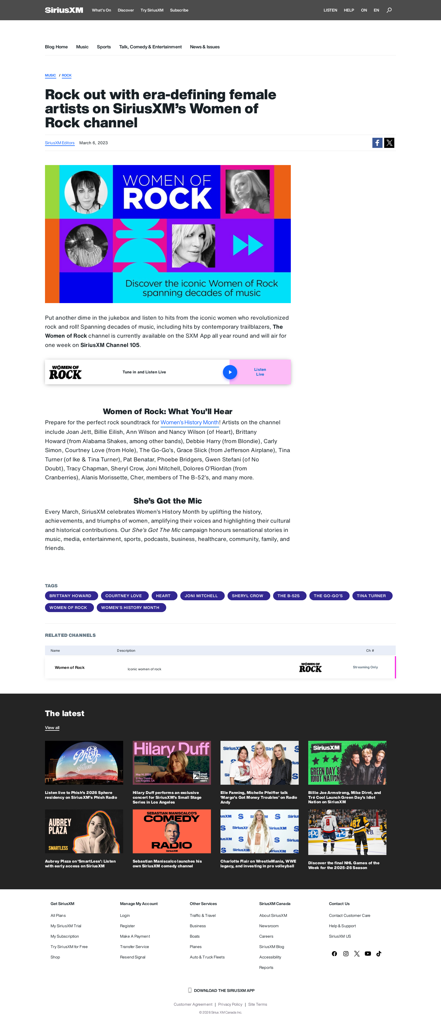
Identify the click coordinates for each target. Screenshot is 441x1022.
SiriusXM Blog (271, 946)
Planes (196, 946)
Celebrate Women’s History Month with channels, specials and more (350, 545)
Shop (55, 957)
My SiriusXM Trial (66, 926)
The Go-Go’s (328, 596)
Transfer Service (134, 946)
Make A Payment (135, 936)
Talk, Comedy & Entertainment (150, 46)
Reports (266, 967)
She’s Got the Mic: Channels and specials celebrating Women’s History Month (348, 562)
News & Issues (205, 46)
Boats (195, 936)
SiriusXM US (340, 936)
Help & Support (342, 926)
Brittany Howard (70, 596)
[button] (377, 143)
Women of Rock (70, 667)
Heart (163, 596)
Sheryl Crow (248, 596)
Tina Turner (371, 596)
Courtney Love (123, 596)
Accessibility (270, 957)
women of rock (68, 607)
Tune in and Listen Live (144, 372)
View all (52, 727)
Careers (266, 936)
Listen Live (248, 372)
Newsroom (269, 926)
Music (82, 46)
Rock (66, 75)
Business (198, 926)
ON (364, 10)
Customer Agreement (193, 1004)
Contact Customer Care (349, 915)
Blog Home (56, 46)
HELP (349, 10)
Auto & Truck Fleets (207, 957)
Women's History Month (130, 607)
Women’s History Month (190, 422)
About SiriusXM (273, 915)
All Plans (58, 915)
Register (127, 926)
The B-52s (289, 596)
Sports (104, 46)
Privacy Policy (230, 1004)
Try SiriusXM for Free (69, 946)
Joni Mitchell (201, 596)
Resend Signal (132, 957)
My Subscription (65, 936)
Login (125, 915)
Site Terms (257, 1004)
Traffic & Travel (203, 915)
